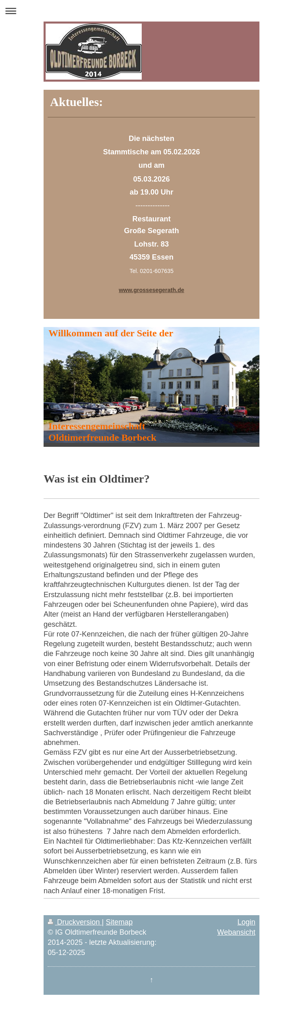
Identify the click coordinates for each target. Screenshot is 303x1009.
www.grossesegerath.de (151, 290)
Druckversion (75, 922)
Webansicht (236, 932)
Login (246, 922)
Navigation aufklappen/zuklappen (151, 10)
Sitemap (119, 922)
